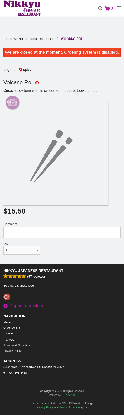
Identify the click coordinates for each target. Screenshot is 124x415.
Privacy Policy (12, 350)
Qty (21, 248)
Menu (7, 322)
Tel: (15, 373)
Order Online (11, 327)
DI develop (69, 395)
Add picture (12, 102)
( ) (109, 8)
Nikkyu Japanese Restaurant (33, 271)
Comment (62, 230)
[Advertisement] (62, 26)
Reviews (8, 339)
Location (8, 333)
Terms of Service (69, 407)
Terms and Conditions (17, 345)
